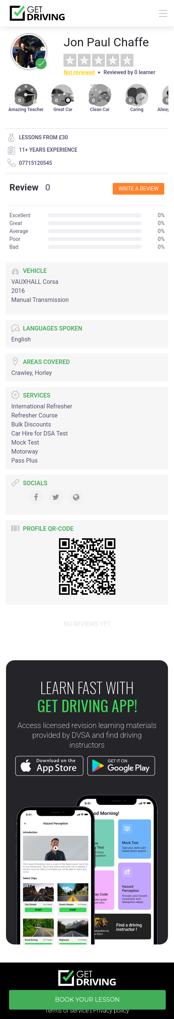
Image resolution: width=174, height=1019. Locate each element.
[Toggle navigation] (161, 13)
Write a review (138, 189)
